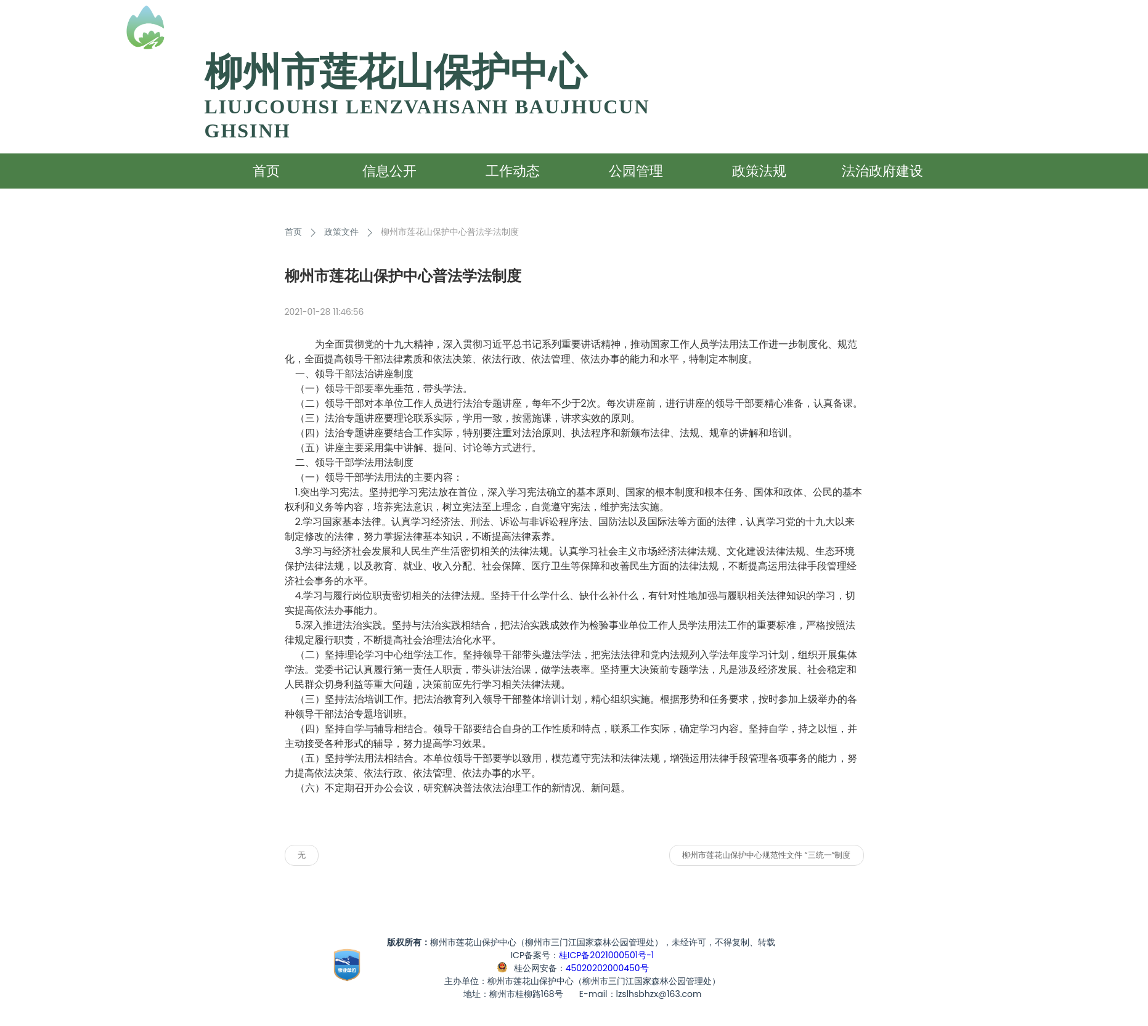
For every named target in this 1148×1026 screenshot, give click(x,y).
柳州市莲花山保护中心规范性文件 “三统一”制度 (766, 855)
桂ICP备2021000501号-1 (606, 955)
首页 (293, 232)
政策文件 (341, 232)
